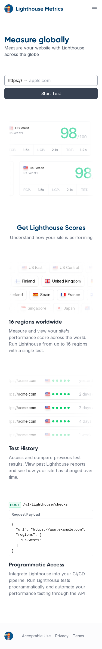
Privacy (62, 636)
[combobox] (15, 80)
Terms (78, 636)
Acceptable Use (36, 636)
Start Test (51, 93)
